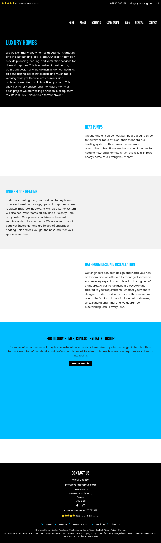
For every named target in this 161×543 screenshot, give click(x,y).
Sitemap (122, 530)
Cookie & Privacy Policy (105, 530)
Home (71, 23)
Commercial (112, 23)
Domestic (96, 23)
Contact (153, 23)
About (83, 23)
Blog (127, 23)
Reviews (139, 23)
